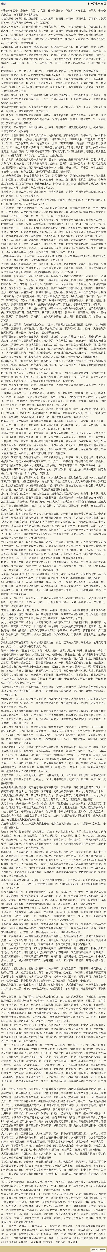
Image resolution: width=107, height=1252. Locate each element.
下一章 (102, 1250)
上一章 (94, 1250)
